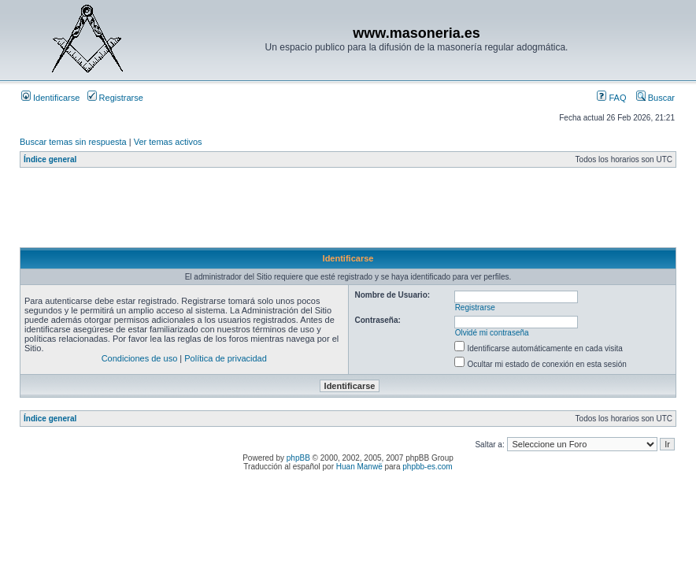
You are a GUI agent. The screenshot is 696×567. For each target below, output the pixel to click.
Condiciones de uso (140, 358)
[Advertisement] (306, 211)
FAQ (611, 97)
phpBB (298, 458)
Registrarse (115, 97)
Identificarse (50, 97)
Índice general (50, 159)
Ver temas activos (168, 141)
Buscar (655, 97)
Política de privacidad (225, 358)
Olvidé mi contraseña (492, 332)
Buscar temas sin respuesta (73, 141)
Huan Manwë (359, 466)
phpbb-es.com (427, 466)
